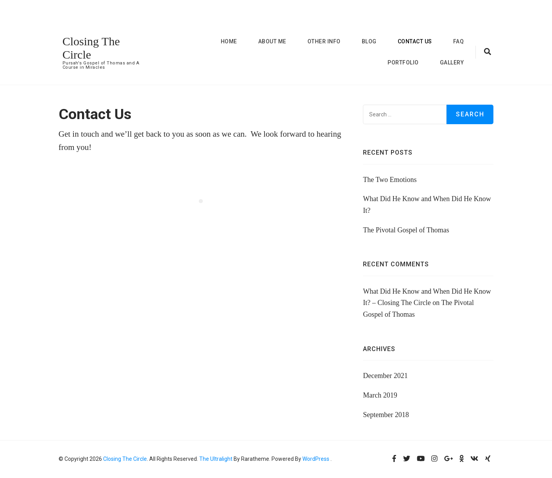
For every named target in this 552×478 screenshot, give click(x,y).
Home (229, 41)
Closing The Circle (125, 459)
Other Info (324, 41)
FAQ (458, 41)
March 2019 (380, 395)
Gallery (452, 62)
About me (272, 41)
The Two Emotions (389, 180)
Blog (369, 41)
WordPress (315, 459)
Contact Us (415, 41)
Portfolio (403, 62)
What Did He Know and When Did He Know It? (427, 204)
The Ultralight (215, 459)
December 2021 (385, 376)
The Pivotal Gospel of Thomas (406, 230)
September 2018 (386, 415)
